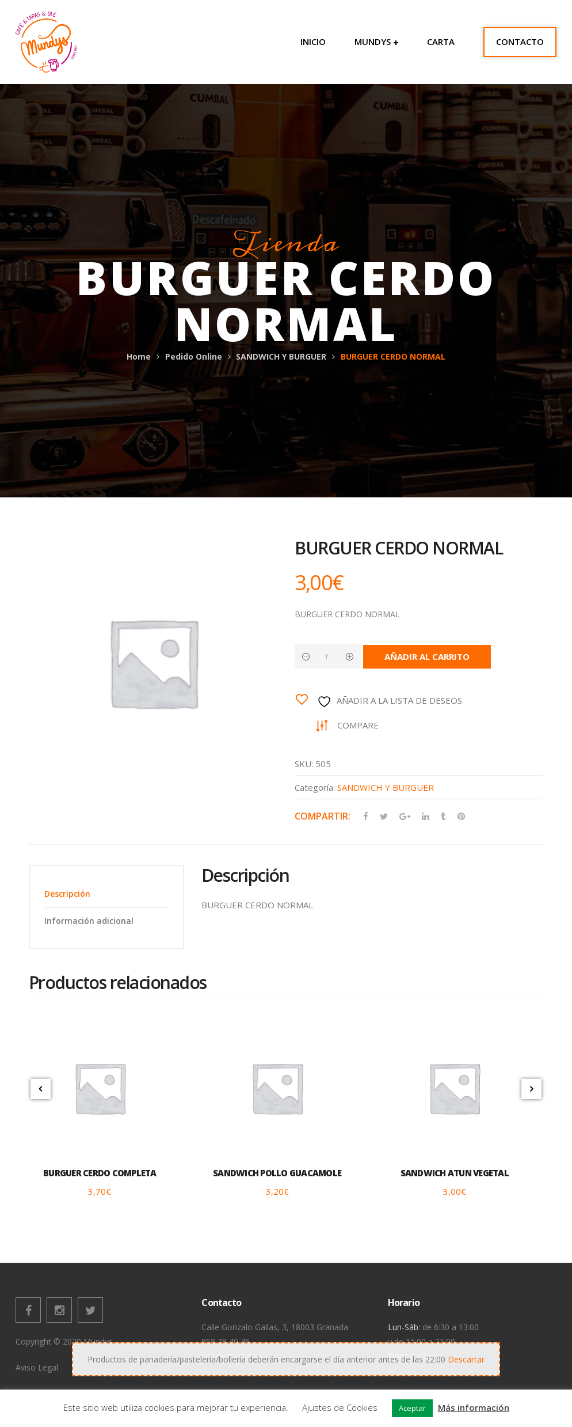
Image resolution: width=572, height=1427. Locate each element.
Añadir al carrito (429, 656)
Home (139, 356)
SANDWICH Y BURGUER (281, 356)
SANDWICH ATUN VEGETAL (455, 1173)
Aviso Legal (37, 1367)
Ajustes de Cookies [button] (339, 1407)
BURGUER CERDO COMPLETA (100, 1173)
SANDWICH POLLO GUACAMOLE (277, 1173)
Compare (359, 725)
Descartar (466, 1359)
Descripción (67, 894)
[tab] (106, 894)
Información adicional (89, 920)
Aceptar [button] (412, 1408)
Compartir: (322, 816)
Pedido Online (193, 356)
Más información (473, 1407)
